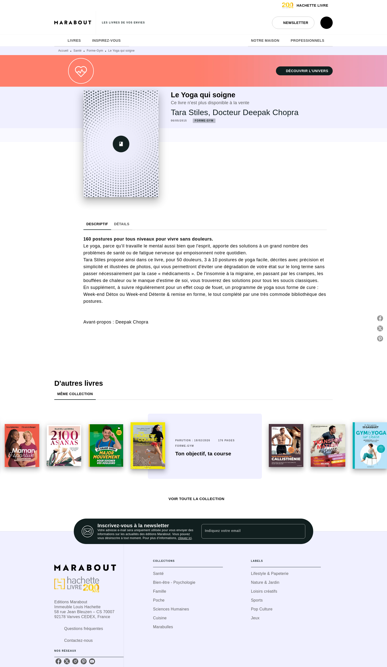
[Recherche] (326, 23)
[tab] (59, 40)
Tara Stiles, (192, 112)
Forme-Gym (95, 50)
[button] (293, 23)
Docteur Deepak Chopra (255, 112)
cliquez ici (185, 538)
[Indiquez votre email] (247, 531)
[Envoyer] (299, 531)
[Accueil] (75, 22)
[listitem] (58, 661)
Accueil (63, 50)
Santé (78, 50)
